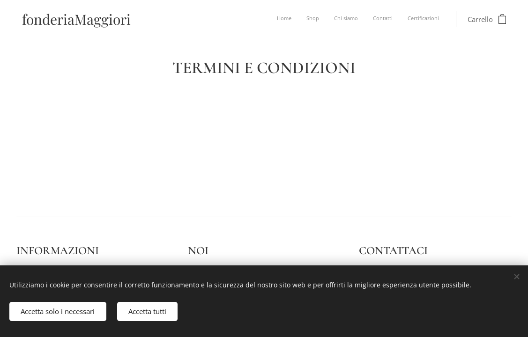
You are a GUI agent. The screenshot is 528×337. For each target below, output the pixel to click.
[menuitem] (382, 19)
